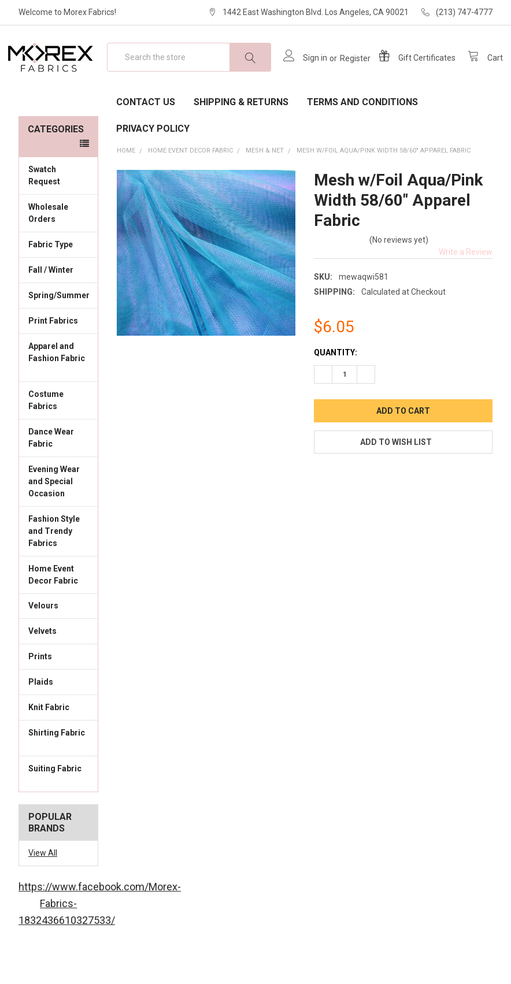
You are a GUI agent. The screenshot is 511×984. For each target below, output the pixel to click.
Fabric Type (58, 275)
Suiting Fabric (58, 805)
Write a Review (466, 283)
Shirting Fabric (58, 770)
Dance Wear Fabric (58, 469)
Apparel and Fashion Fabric (58, 389)
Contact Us (145, 133)
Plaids (40, 713)
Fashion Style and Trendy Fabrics (58, 562)
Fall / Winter (58, 300)
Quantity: (335, 383)
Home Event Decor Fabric (58, 605)
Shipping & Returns (241, 133)
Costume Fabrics (58, 431)
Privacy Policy (153, 159)
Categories (56, 160)
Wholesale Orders (48, 244)
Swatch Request (44, 206)
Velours (58, 636)
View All (42, 884)
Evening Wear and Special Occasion (58, 512)
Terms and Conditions (362, 133)
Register (344, 74)
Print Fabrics (53, 352)
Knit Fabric (58, 738)
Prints (58, 687)
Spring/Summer (59, 326)
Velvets (58, 661)
